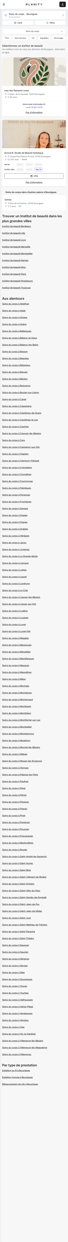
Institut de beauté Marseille (16, 246)
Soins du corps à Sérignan (15, 958)
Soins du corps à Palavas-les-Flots (20, 774)
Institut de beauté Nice (14, 267)
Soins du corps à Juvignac (16, 549)
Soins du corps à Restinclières (17, 842)
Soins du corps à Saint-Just (16, 918)
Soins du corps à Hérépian (15, 535)
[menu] (3, 4)
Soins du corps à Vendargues (17, 1013)
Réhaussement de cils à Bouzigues (20, 1084)
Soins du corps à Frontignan (16, 501)
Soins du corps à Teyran (14, 986)
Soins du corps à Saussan (15, 945)
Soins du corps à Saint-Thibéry (18, 938)
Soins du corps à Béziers (15, 378)
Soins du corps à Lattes (14, 570)
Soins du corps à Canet (14, 399)
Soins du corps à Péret (13, 788)
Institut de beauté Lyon (14, 240)
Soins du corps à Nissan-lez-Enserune (22, 761)
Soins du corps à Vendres (15, 1020)
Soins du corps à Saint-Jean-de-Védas (22, 911)
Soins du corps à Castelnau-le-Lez (20, 419)
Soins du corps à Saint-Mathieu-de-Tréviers (24, 924)
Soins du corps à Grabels (15, 529)
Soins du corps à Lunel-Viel (16, 631)
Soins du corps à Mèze (14, 679)
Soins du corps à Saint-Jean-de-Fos (20, 904)
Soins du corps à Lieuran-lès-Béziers (21, 597)
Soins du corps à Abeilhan (15, 303)
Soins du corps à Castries (15, 426)
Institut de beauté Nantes (15, 260)
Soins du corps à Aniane (14, 317)
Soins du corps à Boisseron (16, 385)
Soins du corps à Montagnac (17, 692)
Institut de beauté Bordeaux (16, 226)
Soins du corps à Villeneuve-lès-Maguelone (24, 1047)
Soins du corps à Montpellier (17, 726)
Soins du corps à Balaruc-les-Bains (20, 344)
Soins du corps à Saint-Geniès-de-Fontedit (24, 897)
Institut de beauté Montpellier (17, 253)
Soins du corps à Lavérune (16, 583)
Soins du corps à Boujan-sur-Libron (20, 392)
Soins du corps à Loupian (15, 617)
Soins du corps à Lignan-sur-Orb (19, 604)
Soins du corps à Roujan (14, 849)
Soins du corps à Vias (13, 1027)
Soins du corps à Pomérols (16, 822)
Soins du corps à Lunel (14, 624)
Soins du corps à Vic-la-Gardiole (19, 1034)
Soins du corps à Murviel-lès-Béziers (21, 747)
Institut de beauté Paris (14, 274)
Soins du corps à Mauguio (15, 665)
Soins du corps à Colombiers (17, 467)
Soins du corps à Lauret (14, 576)
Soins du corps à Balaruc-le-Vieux (19, 338)
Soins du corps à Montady (15, 686)
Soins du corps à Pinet (13, 815)
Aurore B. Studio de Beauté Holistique (23, 152)
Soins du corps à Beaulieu (15, 358)
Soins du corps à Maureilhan (17, 672)
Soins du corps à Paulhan (15, 781)
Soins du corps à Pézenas (15, 802)
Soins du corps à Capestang (16, 406)
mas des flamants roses (16, 90)
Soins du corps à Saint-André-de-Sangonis (24, 856)
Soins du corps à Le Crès (15, 590)
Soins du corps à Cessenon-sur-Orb (21, 447)
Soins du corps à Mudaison (16, 740)
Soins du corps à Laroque (15, 563)
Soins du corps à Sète (13, 972)
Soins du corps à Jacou (14, 542)
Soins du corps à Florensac (16, 494)
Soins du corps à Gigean (14, 515)
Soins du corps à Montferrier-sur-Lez (21, 720)
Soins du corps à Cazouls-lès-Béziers (21, 433)
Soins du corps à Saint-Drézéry (18, 883)
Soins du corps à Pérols (14, 795)
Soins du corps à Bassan (15, 351)
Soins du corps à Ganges (15, 508)
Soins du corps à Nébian (14, 754)
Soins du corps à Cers (13, 440)
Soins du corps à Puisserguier (17, 836)
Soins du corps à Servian (15, 965)
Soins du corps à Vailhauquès (17, 999)
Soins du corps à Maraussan (17, 645)
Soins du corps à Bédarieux (16, 365)
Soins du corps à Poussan (15, 829)
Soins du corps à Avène (14, 324)
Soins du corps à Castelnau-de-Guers (21, 413)
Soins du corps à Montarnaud (17, 699)
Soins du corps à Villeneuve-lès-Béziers (22, 1040)
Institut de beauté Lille (13, 233)
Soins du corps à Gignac (14, 522)
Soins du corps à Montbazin (16, 706)
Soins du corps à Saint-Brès (16, 870)
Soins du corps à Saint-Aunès (17, 863)
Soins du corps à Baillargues (16, 331)
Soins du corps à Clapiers (15, 454)
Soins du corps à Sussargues (17, 979)
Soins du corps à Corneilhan (16, 474)
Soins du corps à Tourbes (15, 993)
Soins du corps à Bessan (15, 372)
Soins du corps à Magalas (15, 638)
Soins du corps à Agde (13, 310)
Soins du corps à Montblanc (16, 713)
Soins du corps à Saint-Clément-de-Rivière (24, 877)
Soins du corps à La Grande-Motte (20, 556)
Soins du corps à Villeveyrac (16, 1054)
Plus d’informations (34, 112)
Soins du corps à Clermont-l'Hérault (20, 460)
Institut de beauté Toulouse (16, 287)
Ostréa (7, 199)
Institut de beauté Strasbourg (17, 280)
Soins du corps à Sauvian (15, 952)
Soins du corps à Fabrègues (16, 488)
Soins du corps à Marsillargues (18, 658)
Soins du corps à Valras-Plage (17, 1006)
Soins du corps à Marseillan (16, 651)
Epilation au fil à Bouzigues (16, 1070)
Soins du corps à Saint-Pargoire (18, 931)
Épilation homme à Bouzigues (17, 1077)
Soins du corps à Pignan (14, 808)
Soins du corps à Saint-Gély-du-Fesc (21, 890)
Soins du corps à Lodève (15, 610)
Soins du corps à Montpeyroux (18, 733)
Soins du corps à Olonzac (15, 767)
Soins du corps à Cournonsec (17, 481)
